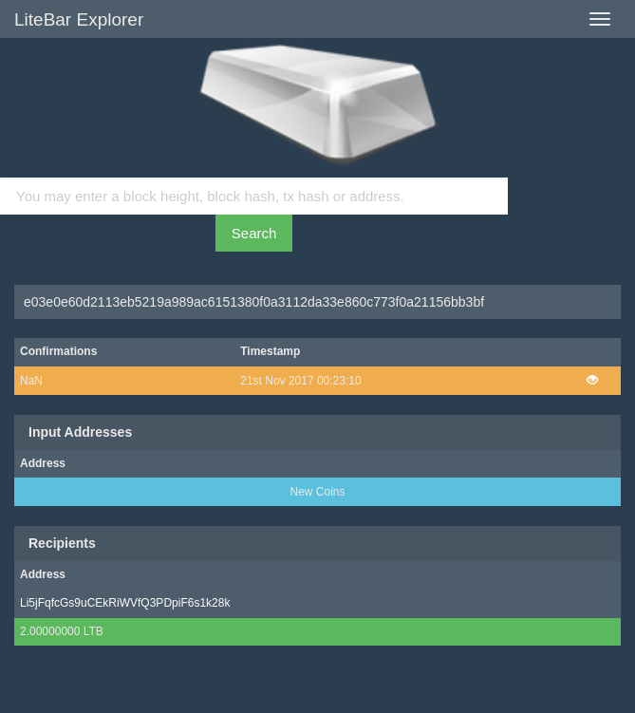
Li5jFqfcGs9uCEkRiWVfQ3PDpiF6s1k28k (125, 603)
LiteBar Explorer (78, 19)
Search (254, 233)
